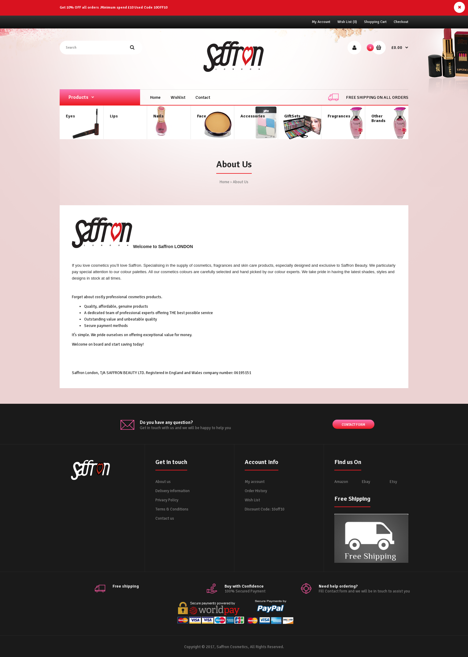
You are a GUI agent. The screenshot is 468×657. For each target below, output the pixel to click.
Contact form (353, 425)
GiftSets (292, 116)
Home (224, 182)
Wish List (252, 500)
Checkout (401, 22)
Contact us (164, 518)
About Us (240, 182)
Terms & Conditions (171, 509)
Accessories (252, 116)
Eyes (70, 116)
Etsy (393, 481)
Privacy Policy (166, 500)
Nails (158, 116)
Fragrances (339, 116)
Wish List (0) (347, 22)
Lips (114, 116)
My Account (321, 22)
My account (255, 481)
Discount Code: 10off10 (264, 509)
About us (163, 481)
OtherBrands (378, 118)
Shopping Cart (375, 22)
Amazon (341, 481)
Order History (256, 490)
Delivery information (172, 490)
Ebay (366, 481)
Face (201, 116)
